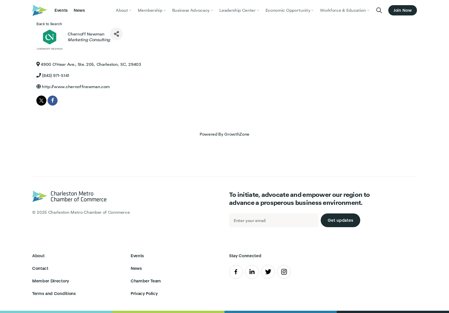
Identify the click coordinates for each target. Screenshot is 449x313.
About (38, 255)
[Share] (116, 33)
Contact (40, 268)
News (79, 10)
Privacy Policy (144, 293)
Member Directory (50, 280)
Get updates (340, 220)
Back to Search (49, 24)
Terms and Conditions (54, 293)
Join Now (402, 10)
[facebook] (53, 101)
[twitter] (41, 101)
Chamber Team (146, 280)
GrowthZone (236, 134)
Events (61, 10)
